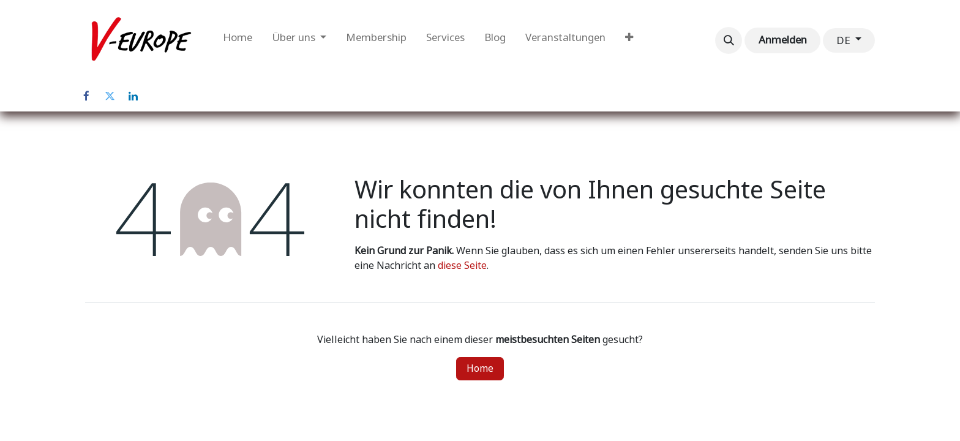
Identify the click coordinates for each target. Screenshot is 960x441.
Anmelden (783, 40)
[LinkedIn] (132, 96)
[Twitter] (109, 96)
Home (480, 368)
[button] (728, 40)
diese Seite (462, 265)
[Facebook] (86, 96)
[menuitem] (237, 40)
